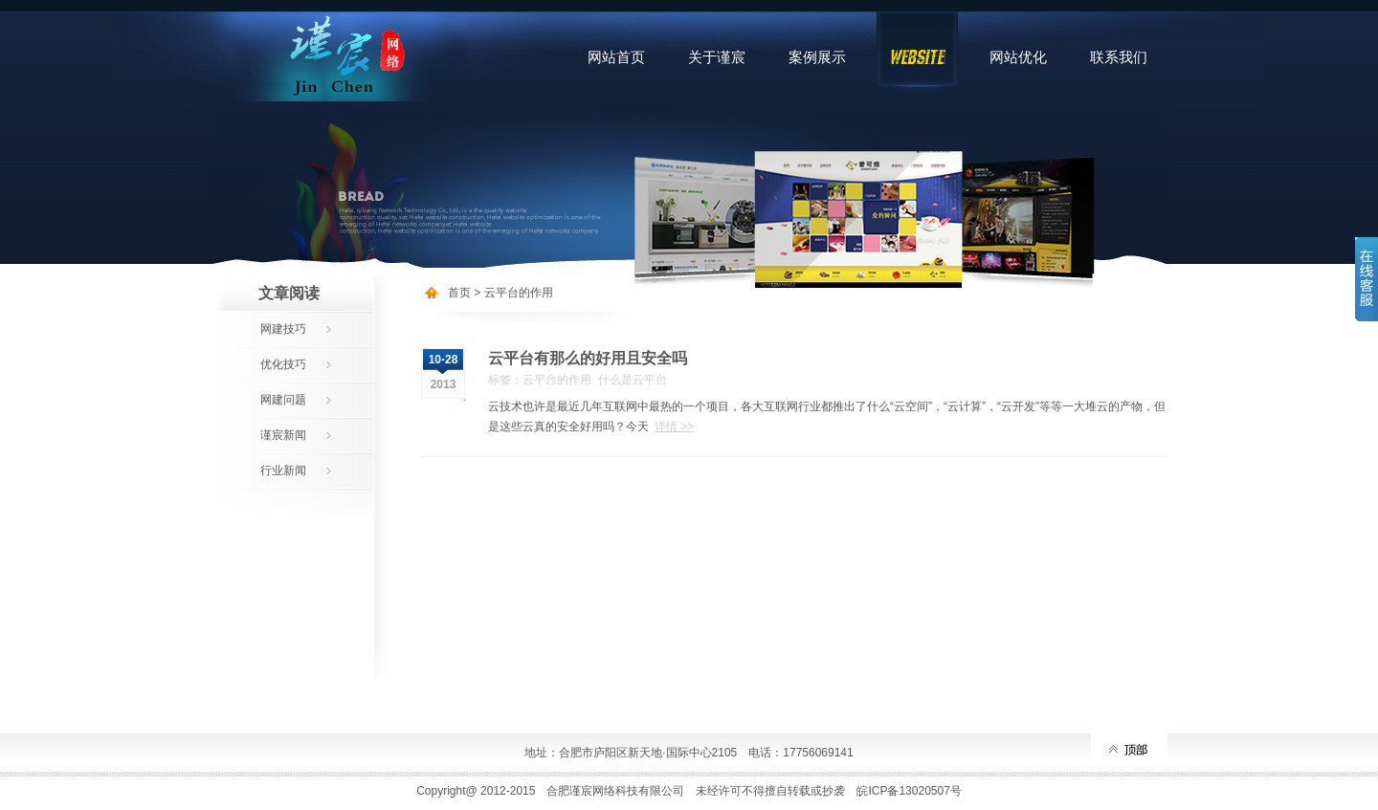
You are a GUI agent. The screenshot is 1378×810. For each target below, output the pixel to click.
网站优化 (1018, 57)
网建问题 (283, 399)
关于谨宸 (716, 57)
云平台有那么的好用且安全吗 (587, 358)
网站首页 (616, 57)
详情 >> (674, 426)
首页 (459, 292)
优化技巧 (283, 364)
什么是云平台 (632, 379)
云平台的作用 (518, 292)
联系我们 (1118, 57)
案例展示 (817, 57)
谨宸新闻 (283, 435)
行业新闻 (283, 470)
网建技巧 (283, 329)
